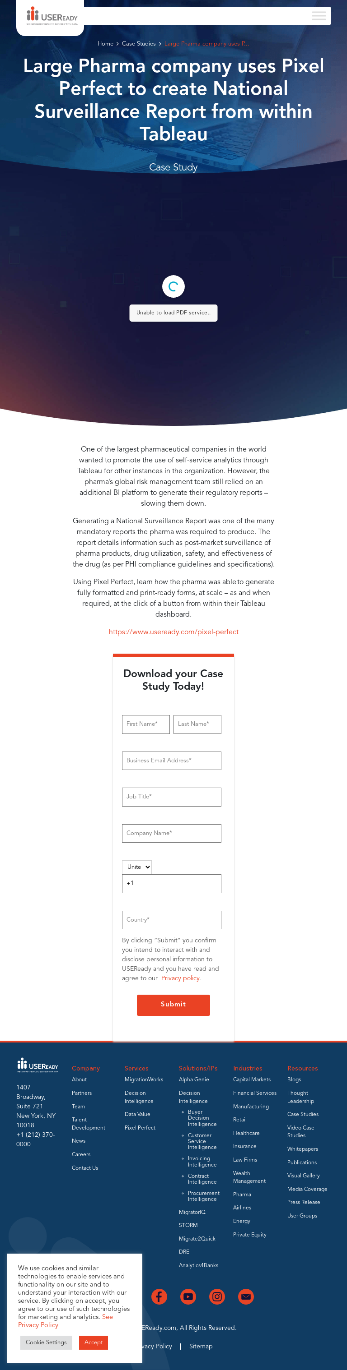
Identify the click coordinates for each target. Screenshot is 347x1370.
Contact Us (85, 1168)
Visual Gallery (303, 1176)
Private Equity (250, 1235)
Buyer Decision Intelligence (202, 1118)
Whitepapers (302, 1149)
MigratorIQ (192, 1212)
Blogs (294, 1080)
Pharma (242, 1195)
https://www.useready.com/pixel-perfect (174, 632)
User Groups (302, 1216)
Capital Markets (252, 1080)
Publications (302, 1163)
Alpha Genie (194, 1080)
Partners (82, 1093)
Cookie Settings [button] (46, 1343)
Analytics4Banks (198, 1266)
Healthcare (246, 1133)
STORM (188, 1225)
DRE (184, 1252)
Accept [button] (93, 1343)
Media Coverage (307, 1189)
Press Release (303, 1202)
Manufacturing (251, 1107)
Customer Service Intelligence (202, 1141)
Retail (240, 1120)
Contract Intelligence (202, 1179)
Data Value (137, 1114)
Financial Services (255, 1093)
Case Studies (139, 44)
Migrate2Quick (197, 1239)
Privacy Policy (153, 1346)
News (78, 1141)
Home (105, 44)
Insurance (245, 1146)
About (79, 1080)
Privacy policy (180, 978)
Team (78, 1107)
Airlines (242, 1208)
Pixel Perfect (140, 1128)
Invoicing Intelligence (202, 1161)
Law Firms (245, 1160)
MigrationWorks (144, 1080)
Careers (81, 1155)
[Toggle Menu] (319, 15)
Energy (241, 1221)
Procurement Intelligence (204, 1196)
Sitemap (201, 1346)
